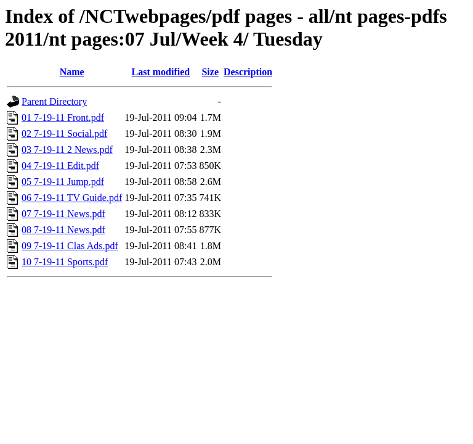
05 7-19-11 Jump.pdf (63, 181)
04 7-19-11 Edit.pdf (60, 165)
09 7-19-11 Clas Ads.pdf (70, 245)
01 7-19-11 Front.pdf (63, 117)
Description (248, 72)
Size (210, 72)
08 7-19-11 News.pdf (63, 229)
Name (72, 72)
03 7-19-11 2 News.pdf (67, 149)
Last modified (161, 72)
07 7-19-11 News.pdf (63, 213)
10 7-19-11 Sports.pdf (65, 262)
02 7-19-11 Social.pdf (64, 133)
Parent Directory (54, 101)
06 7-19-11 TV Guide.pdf (72, 197)
